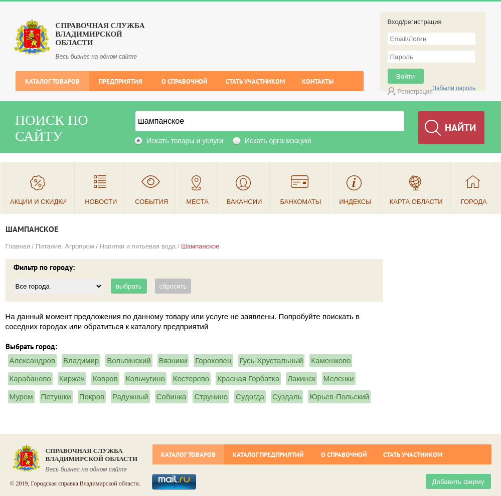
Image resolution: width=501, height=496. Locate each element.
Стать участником (255, 81)
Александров (32, 360)
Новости (101, 201)
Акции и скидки (38, 201)
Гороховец (213, 360)
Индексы (355, 201)
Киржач (72, 378)
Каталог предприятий (268, 454)
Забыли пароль (454, 88)
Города (474, 201)
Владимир (81, 360)
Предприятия (120, 81)
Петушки (56, 396)
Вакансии (244, 201)
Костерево (191, 378)
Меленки (338, 378)
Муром (21, 396)
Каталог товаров (52, 81)
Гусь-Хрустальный (271, 360)
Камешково (331, 360)
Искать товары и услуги (184, 141)
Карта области (416, 201)
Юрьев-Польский (339, 396)
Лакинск (301, 378)
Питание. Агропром (65, 246)
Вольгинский (129, 360)
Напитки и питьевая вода (138, 246)
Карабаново (30, 378)
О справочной (184, 81)
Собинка (171, 396)
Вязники (173, 360)
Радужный (130, 396)
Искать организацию (278, 141)
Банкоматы (300, 201)
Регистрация (415, 91)
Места (197, 201)
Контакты (317, 81)
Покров (91, 396)
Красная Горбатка (248, 378)
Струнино (211, 396)
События (151, 201)
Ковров (105, 378)
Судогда (250, 396)
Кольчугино (145, 378)
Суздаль (287, 396)
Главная (18, 246)
